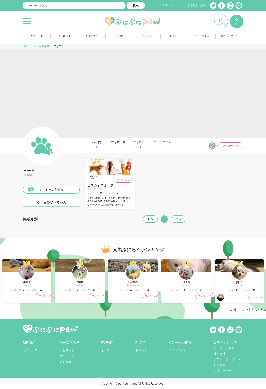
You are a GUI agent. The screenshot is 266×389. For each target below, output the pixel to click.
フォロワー (140, 145)
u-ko (186, 282)
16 (147, 289)
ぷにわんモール (229, 36)
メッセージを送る (51, 189)
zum (79, 282)
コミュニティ (202, 36)
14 (24, 289)
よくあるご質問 (196, 5)
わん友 (96, 145)
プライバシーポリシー (228, 359)
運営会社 (219, 353)
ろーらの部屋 (41, 46)
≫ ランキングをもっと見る (248, 309)
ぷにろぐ (174, 36)
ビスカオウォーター (102, 185)
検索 (136, 5)
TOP (26, 46)
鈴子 (239, 282)
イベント (147, 36)
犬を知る (119, 36)
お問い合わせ (222, 370)
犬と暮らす (64, 36)
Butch (133, 282)
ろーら (29, 170)
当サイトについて (173, 5)
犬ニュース (36, 36)
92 (100, 193)
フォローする (230, 145)
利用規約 (219, 365)
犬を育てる (91, 36)
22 (236, 290)
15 (253, 290)
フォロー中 (118, 145)
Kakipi (27, 282)
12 (41, 289)
